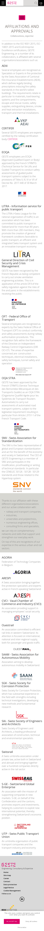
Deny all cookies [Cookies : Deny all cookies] (31, 921)
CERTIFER (12, 139)
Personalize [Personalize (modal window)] (22, 927)
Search (36, 3)
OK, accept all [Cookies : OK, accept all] (11, 921)
